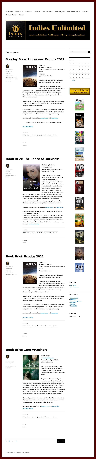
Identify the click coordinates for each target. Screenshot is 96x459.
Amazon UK (55, 406)
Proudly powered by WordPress (22, 452)
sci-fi (16, 77)
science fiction (9, 78)
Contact (21, 15)
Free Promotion (47, 11)
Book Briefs (73, 299)
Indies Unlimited (10, 452)
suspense (15, 78)
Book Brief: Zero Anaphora (26, 349)
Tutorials (72, 304)
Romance (8, 175)
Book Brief (8, 73)
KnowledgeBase (60, 11)
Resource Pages (10, 15)
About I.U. (18, 11)
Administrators (9, 69)
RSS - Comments (74, 287)
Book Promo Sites (72, 11)
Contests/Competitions (76, 301)
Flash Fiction (85, 11)
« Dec (73, 80)
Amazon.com (45, 406)
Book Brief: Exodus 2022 (25, 256)
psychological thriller (11, 366)
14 (16, 441)
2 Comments (9, 81)
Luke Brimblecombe (48, 358)
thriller (7, 177)
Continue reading (28, 126)
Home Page (9, 11)
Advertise (27, 11)
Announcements (74, 297)
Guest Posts (73, 302)
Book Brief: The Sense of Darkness (32, 159)
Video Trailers (73, 305)
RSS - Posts (73, 285)
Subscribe (37, 11)
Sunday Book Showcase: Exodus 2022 (35, 59)
